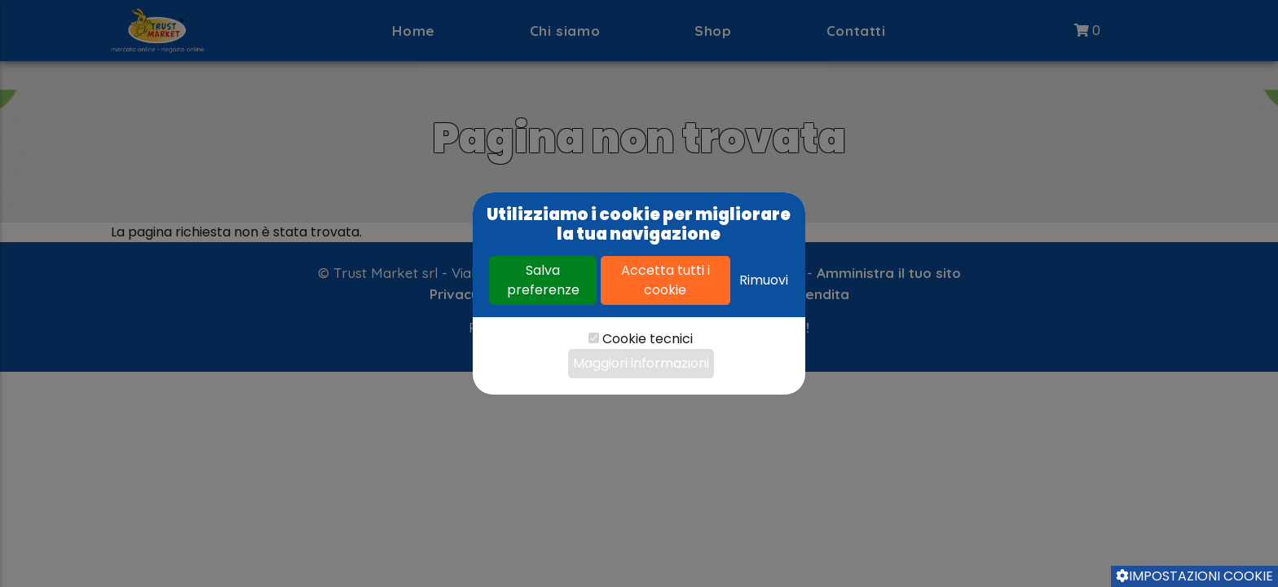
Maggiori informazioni (641, 363)
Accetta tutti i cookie (665, 280)
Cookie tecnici (647, 338)
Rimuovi (763, 280)
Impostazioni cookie (1194, 576)
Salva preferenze (543, 280)
